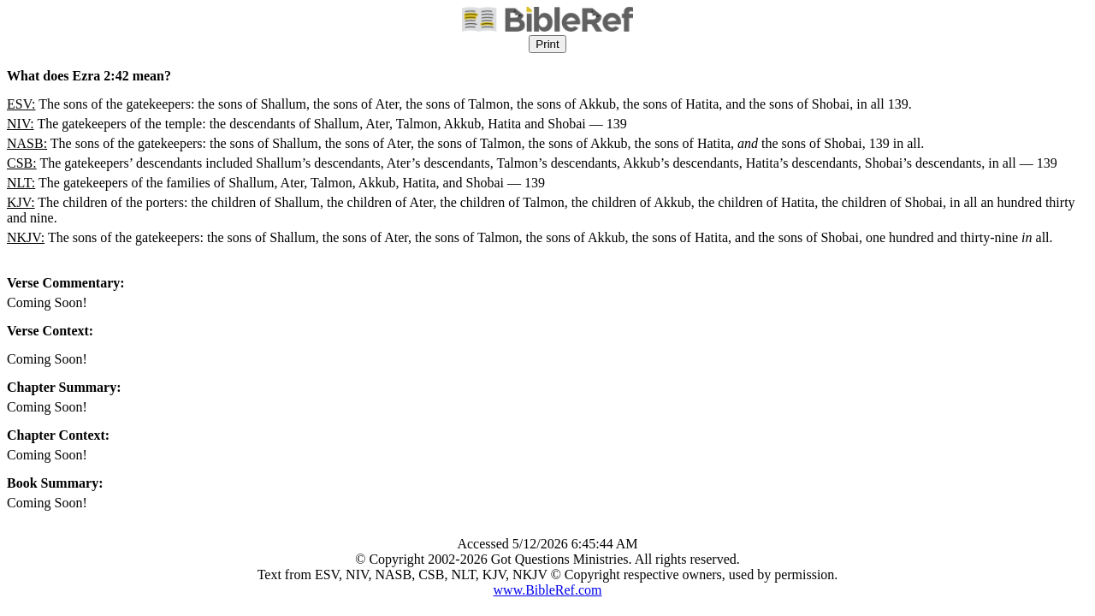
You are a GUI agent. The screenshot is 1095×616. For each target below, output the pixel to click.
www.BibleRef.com (548, 590)
